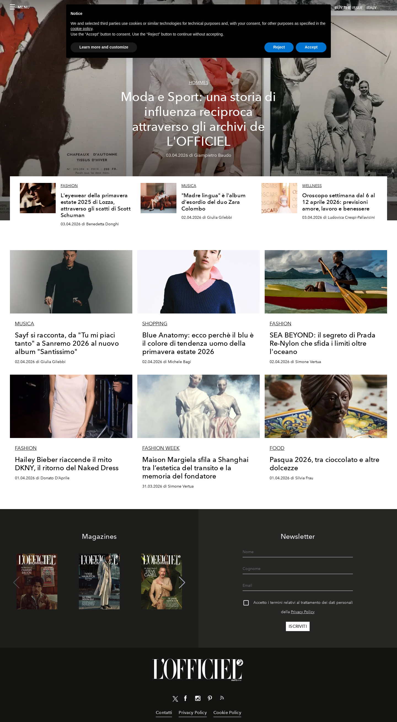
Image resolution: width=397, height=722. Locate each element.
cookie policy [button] (81, 28)
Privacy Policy (303, 612)
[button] (182, 583)
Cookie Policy (227, 712)
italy (372, 8)
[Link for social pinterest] (210, 699)
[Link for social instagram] (197, 699)
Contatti (164, 712)
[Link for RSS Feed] (222, 699)
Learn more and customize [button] (103, 47)
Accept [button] (311, 47)
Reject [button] (279, 47)
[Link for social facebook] (185, 699)
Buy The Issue (349, 8)
